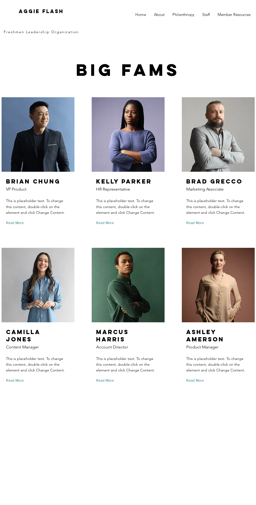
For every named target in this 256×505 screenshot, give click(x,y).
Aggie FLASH (41, 11)
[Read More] (16, 223)
